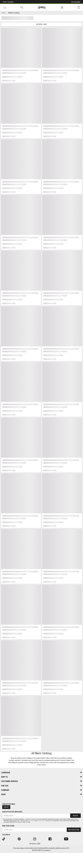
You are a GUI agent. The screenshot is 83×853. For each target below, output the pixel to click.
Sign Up (6, 807)
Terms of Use (31, 820)
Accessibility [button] (75, 2)
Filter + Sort (41, 24)
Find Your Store (8, 826)
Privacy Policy (41, 820)
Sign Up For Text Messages (12, 812)
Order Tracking (8, 2)
